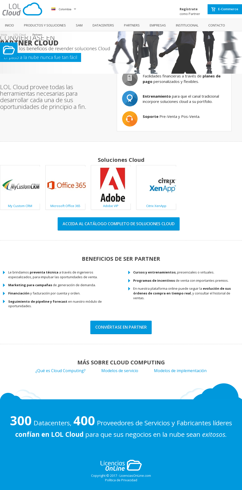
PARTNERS (132, 25)
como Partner (190, 11)
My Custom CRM (20, 187)
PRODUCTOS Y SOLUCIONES (45, 25)
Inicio (4, 34)
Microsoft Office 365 (66, 187)
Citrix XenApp (157, 187)
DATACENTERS (103, 25)
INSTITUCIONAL (187, 25)
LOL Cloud (19, 34)
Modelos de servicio (119, 370)
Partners (37, 34)
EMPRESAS (158, 25)
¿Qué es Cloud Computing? (60, 370)
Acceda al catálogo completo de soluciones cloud (119, 224)
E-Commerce (224, 9)
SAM (79, 25)
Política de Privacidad (121, 480)
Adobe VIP (111, 187)
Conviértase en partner (121, 327)
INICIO (9, 25)
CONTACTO (216, 25)
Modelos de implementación (180, 370)
